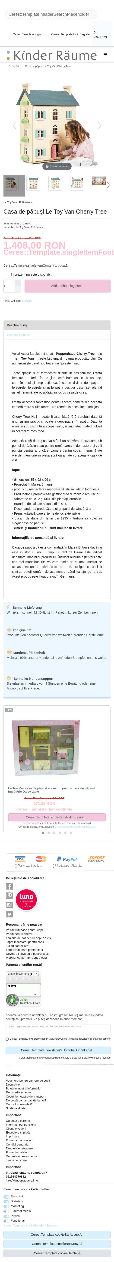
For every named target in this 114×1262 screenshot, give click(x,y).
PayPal (15, 1215)
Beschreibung (17, 325)
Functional (18, 1220)
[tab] (57, 325)
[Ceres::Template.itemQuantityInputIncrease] (18, 283)
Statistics (17, 1201)
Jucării (15, 66)
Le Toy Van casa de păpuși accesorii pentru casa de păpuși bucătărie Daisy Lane (51, 790)
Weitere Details (18, 335)
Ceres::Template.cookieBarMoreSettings (30, 1225)
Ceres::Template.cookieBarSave (57, 1253)
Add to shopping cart (79, 286)
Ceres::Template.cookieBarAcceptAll (57, 1234)
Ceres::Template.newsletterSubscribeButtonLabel (64, 1050)
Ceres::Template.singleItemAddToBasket (64, 817)
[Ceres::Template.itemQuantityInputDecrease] (18, 289)
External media (21, 1211)
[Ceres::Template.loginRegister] (67, 31)
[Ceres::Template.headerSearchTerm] (51, 14)
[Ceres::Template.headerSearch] (104, 14)
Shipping (26, 300)
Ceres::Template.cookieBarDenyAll (57, 1244)
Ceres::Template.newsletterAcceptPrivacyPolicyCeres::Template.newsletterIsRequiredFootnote (60, 1039)
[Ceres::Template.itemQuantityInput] (9, 286)
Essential (17, 1196)
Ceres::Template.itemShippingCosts (75, 826)
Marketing (17, 1206)
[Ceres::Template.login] (23, 31)
